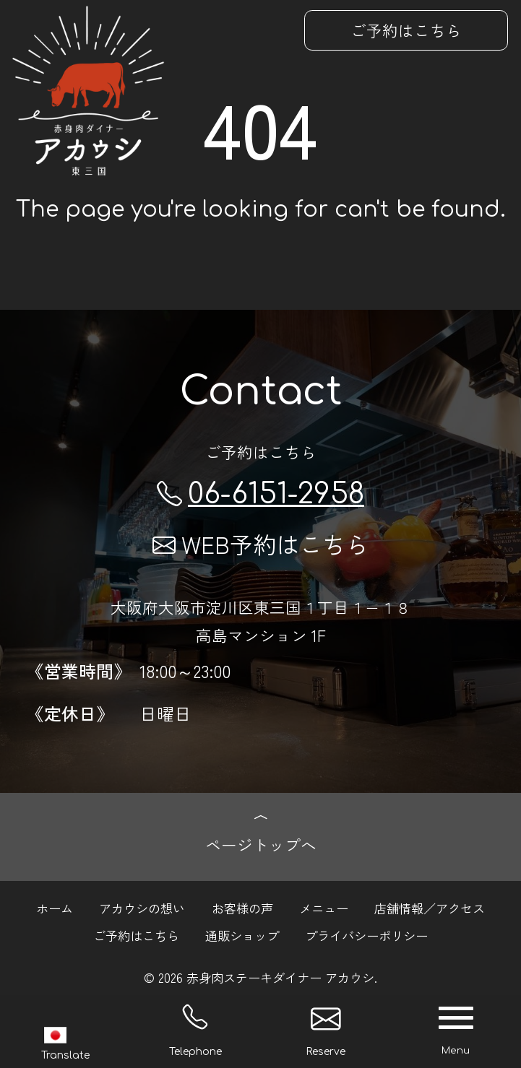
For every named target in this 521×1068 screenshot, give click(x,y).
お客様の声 (242, 907)
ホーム (54, 907)
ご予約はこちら (406, 30)
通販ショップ (242, 935)
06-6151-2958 (260, 494)
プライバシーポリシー (366, 935)
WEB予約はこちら (260, 543)
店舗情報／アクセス (429, 907)
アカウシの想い (142, 907)
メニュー (323, 907)
